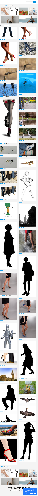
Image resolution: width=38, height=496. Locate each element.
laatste (10, 466)
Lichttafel (9, 487)
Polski (19, 488)
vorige (3, 466)
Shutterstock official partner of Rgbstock (14, 490)
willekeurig (17, 2)
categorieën (8, 2)
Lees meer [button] (29, 491)
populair (15, 2)
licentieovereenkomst (18, 487)
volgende (8, 466)
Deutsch (14, 488)
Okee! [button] (33, 493)
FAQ (19, 2)
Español (17, 488)
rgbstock (2, 2)
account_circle (4, 39)
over (29, 487)
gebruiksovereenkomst (24, 487)
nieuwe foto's (11, 2)
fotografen (24, 2)
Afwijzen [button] (27, 493)
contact (21, 2)
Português (22, 488)
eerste (1, 466)
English (11, 488)
